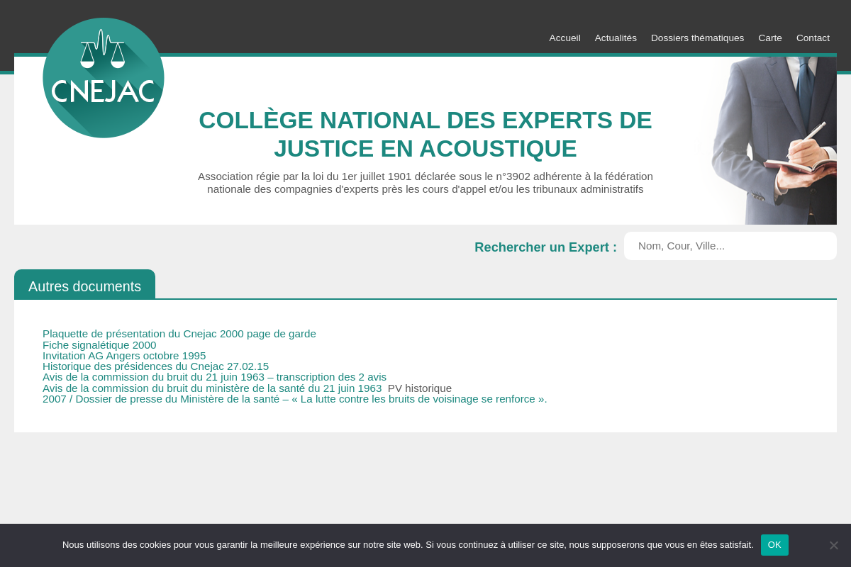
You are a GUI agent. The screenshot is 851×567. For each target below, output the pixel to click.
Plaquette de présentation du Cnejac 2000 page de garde (179, 333)
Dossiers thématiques (697, 38)
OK (775, 544)
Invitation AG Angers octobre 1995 (124, 355)
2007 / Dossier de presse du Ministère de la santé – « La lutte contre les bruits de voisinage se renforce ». (295, 399)
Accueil (565, 38)
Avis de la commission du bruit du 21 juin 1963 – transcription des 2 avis (214, 377)
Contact (813, 38)
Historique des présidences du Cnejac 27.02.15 (156, 366)
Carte (770, 38)
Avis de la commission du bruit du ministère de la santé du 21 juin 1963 (214, 388)
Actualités (616, 38)
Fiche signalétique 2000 (99, 345)
